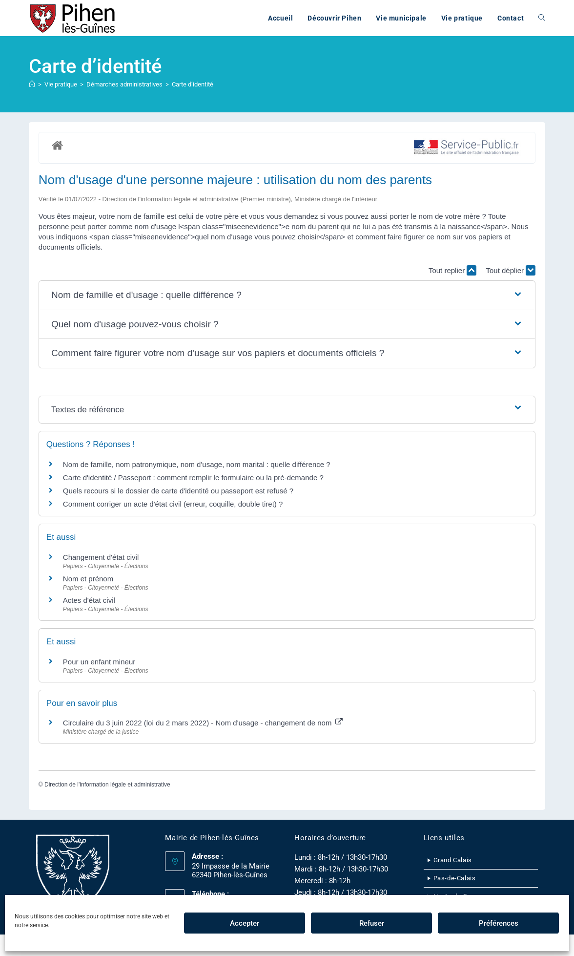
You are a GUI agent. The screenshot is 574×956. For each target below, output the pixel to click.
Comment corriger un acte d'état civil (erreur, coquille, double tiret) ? (173, 504)
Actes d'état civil (89, 600)
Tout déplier (510, 270)
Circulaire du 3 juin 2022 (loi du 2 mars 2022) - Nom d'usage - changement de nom (203, 723)
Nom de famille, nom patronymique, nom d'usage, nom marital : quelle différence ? (196, 464)
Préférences (498, 923)
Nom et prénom (88, 578)
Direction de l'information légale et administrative (107, 784)
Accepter (244, 923)
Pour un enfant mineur (99, 662)
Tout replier (452, 270)
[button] (287, 295)
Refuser (371, 923)
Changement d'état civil (101, 557)
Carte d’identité (192, 84)
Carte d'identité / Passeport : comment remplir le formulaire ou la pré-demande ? (193, 477)
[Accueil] (32, 84)
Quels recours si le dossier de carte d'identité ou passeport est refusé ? (178, 491)
